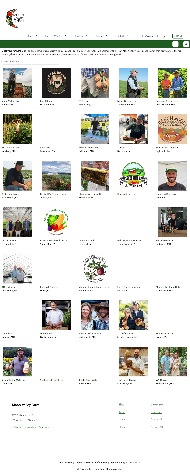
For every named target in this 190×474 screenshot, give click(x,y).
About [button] (101, 35)
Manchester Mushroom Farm (94, 287)
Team (122, 411)
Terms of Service (84, 463)
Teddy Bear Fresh (88, 380)
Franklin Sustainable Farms (54, 241)
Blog (121, 404)
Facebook (30, 426)
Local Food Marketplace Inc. (108, 469)
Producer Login (119, 463)
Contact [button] (122, 35)
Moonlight (6, 333)
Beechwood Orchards (167, 148)
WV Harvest (162, 380)
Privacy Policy (158, 426)
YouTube (43, 426)
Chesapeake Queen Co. (91, 194)
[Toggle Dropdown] (175, 44)
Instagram (17, 426)
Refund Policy (102, 463)
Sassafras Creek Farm (167, 101)
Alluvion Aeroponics (89, 148)
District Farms (8, 241)
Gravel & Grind (86, 241)
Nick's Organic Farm (127, 101)
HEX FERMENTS (164, 241)
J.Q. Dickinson (8, 287)
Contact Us (157, 419)
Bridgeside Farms (10, 194)
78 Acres (83, 101)
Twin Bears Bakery (126, 380)
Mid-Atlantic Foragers (128, 287)
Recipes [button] (81, 35)
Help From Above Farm (129, 241)
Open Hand (46, 333)
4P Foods (45, 148)
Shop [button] (32, 35)
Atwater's (122, 148)
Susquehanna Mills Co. (13, 380)
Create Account (145, 35)
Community (157, 404)
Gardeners (156, 411)
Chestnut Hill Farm (127, 194)
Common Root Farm (166, 194)
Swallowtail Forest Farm (52, 380)
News (122, 419)
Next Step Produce (11, 148)
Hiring (122, 426)
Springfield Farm (125, 333)
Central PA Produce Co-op (53, 194)
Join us (178, 36)
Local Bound (46, 101)
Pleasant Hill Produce (90, 333)
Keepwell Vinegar (49, 287)
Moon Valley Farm (10, 101)
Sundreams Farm (165, 333)
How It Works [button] (55, 35)
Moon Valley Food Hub (168, 287)
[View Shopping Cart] (186, 44)
